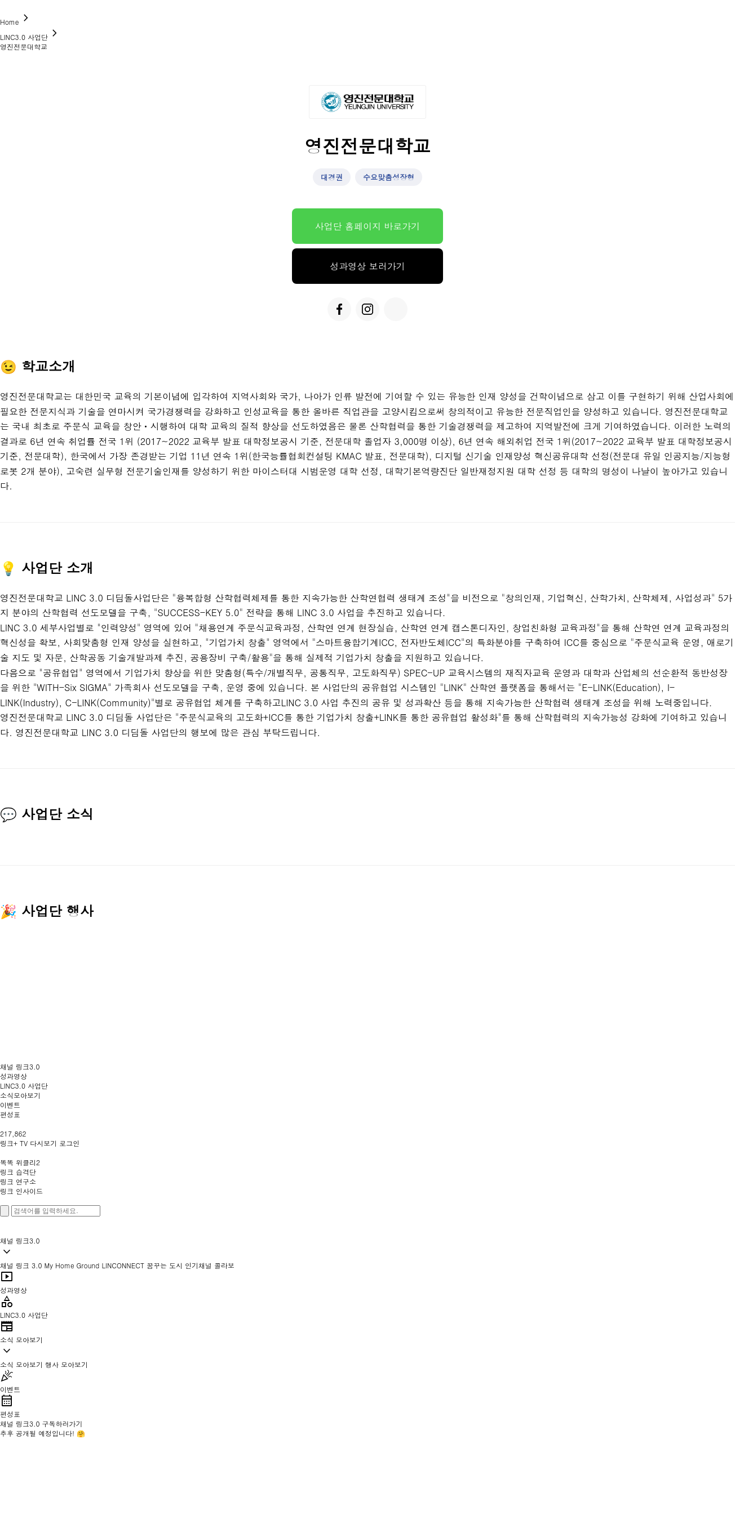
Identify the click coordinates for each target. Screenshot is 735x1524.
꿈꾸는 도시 (165, 1265)
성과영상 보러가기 (367, 266)
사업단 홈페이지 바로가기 (367, 226)
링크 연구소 (18, 1181)
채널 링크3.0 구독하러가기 (41, 1423)
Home (16, 21)
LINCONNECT (122, 1265)
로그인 (69, 1143)
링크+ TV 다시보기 (28, 1143)
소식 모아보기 (21, 1364)
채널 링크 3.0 (21, 1265)
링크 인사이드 (21, 1191)
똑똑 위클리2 (20, 1162)
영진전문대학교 (23, 46)
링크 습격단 (18, 1172)
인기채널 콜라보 (209, 1265)
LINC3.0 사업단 (30, 37)
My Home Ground (72, 1265)
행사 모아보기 (66, 1364)
